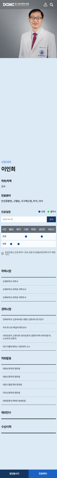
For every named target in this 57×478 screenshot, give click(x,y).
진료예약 (43, 473)
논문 (16, 354)
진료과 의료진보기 (45, 4)
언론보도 (26, 354)
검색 (51, 121)
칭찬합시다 (14, 473)
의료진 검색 (51, 4)
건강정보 (38, 354)
